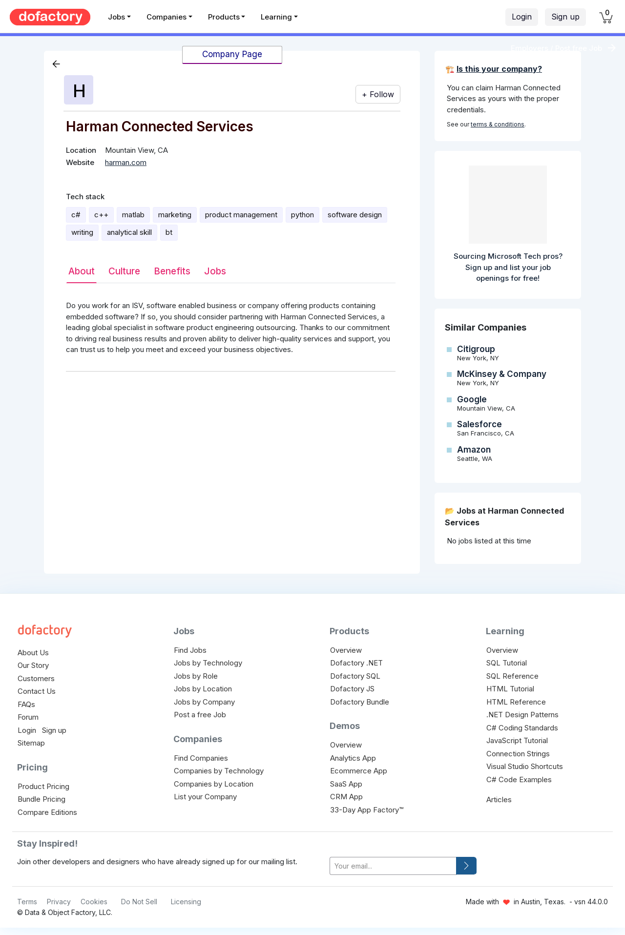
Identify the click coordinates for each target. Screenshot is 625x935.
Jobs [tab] (215, 271)
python (302, 214)
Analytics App (353, 758)
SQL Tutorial (506, 662)
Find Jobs (190, 650)
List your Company (205, 796)
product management (241, 214)
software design (355, 214)
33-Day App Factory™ (366, 809)
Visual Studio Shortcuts (524, 766)
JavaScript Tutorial (517, 740)
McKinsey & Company (501, 374)
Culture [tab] (124, 271)
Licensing (186, 901)
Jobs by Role (196, 676)
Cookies (94, 901)
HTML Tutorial (510, 688)
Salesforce (479, 424)
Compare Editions (47, 812)
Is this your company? (499, 69)
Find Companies (201, 758)
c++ (101, 214)
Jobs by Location (203, 688)
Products (224, 16)
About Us (33, 652)
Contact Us (37, 691)
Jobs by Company (204, 701)
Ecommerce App (358, 770)
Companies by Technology (219, 770)
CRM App (346, 796)
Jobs (116, 16)
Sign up (565, 16)
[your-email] (393, 866)
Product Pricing (43, 786)
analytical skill (129, 232)
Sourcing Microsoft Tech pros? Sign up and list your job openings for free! (508, 267)
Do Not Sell (139, 901)
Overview (346, 650)
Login (522, 16)
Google (472, 399)
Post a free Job (200, 714)
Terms (27, 901)
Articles (499, 799)
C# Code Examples (519, 779)
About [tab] (81, 271)
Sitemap (31, 743)
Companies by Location (213, 784)
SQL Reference (512, 676)
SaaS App (346, 784)
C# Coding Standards (522, 727)
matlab (133, 214)
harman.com (125, 162)
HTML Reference (516, 701)
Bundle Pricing (41, 799)
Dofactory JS (352, 688)
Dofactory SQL (355, 676)
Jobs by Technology (208, 662)
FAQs (26, 704)
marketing (174, 214)
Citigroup (476, 349)
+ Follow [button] (378, 94)
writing (82, 232)
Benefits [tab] (172, 271)
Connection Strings (518, 753)
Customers (36, 678)
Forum (28, 717)
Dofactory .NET (356, 662)
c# (76, 214)
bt (169, 232)
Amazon (474, 450)
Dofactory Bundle (359, 701)
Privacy (59, 901)
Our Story (33, 665)
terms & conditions (497, 124)
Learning (276, 16)
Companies (166, 16)
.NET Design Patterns (522, 714)
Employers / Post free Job (556, 48)
